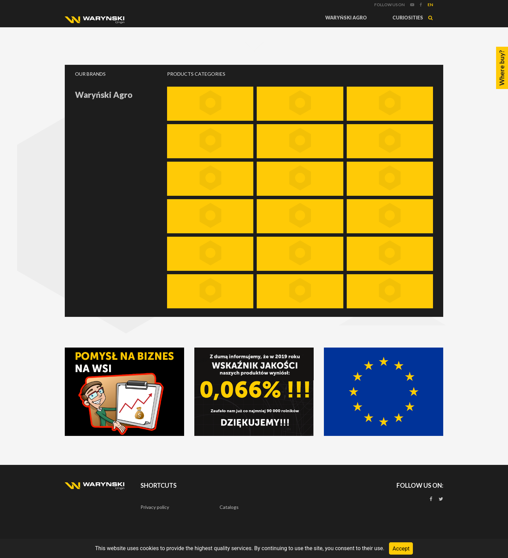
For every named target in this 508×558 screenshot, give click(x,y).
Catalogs (229, 507)
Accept (400, 548)
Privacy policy (154, 507)
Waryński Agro (346, 17)
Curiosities (407, 17)
